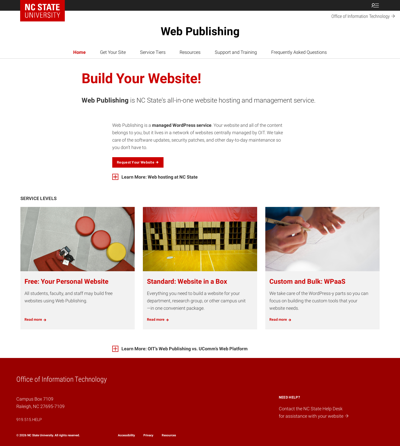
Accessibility (126, 435)
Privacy (148, 435)
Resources (190, 52)
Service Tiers (153, 52)
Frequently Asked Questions (299, 52)
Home (79, 52)
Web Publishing (200, 31)
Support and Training (236, 52)
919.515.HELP (29, 419)
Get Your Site (113, 52)
